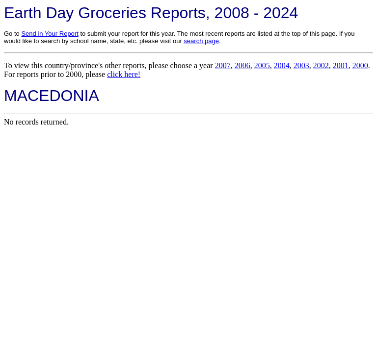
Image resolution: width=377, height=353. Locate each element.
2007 (223, 65)
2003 (301, 65)
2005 (262, 65)
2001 (341, 65)
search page (201, 41)
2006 (242, 65)
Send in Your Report (49, 33)
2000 (360, 65)
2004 (282, 65)
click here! (123, 74)
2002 (321, 65)
